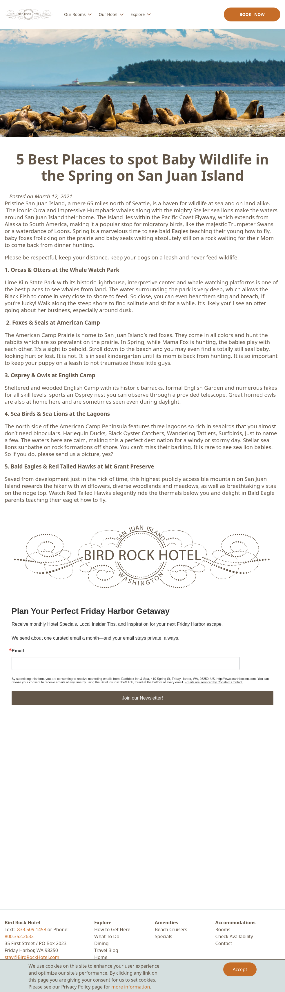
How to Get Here (112, 929)
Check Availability (234, 936)
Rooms (222, 929)
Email (18, 651)
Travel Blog (106, 950)
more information (130, 987)
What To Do (106, 936)
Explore (102, 922)
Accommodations (235, 922)
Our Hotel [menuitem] (108, 14)
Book (252, 14)
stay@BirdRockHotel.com (32, 957)
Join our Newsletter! (142, 698)
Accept (240, 969)
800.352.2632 (19, 936)
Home (101, 957)
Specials (163, 936)
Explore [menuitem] (137, 14)
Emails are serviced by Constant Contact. (214, 682)
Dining (101, 943)
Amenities (166, 922)
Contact (223, 943)
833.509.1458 (31, 929)
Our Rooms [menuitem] (75, 14)
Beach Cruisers (171, 929)
